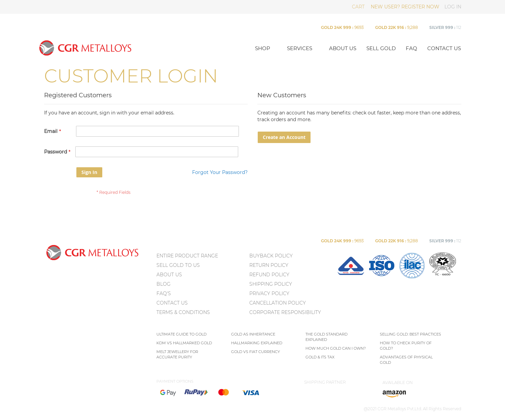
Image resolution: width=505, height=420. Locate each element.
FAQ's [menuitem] (163, 293)
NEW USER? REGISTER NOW (405, 7)
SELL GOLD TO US (178, 265)
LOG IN (452, 7)
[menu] (202, 285)
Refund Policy (269, 275)
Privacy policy (269, 293)
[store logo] (142, 48)
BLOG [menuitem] (163, 284)
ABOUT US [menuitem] (169, 275)
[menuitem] (350, 277)
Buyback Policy (271, 256)
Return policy (268, 265)
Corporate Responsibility (285, 312)
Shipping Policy (270, 284)
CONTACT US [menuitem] (172, 303)
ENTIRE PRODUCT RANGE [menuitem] (187, 256)
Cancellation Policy (277, 303)
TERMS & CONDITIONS (183, 312)
